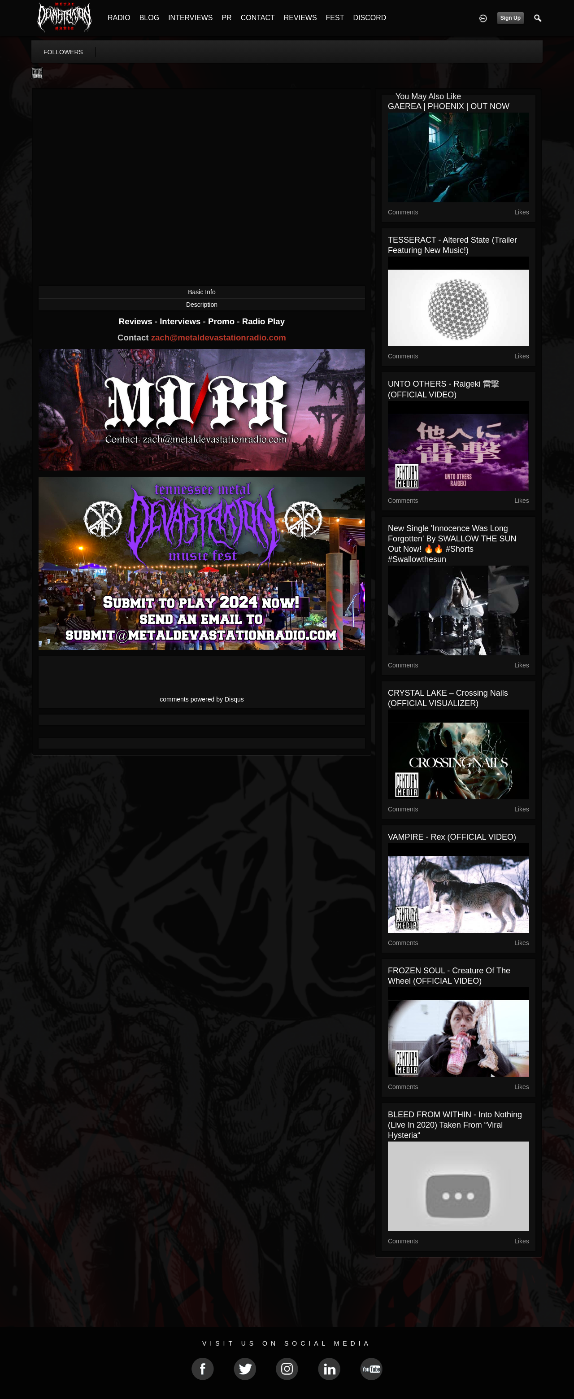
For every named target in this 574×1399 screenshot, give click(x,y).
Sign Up (510, 18)
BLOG (149, 18)
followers (63, 52)
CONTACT (258, 18)
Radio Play (263, 321)
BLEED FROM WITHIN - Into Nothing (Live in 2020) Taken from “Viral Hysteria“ (455, 1125)
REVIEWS (300, 18)
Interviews (181, 321)
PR (226, 18)
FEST (335, 18)
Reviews (137, 321)
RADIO (119, 18)
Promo (222, 321)
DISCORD (369, 18)
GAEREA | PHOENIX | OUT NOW (448, 106)
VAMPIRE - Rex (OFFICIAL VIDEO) (452, 836)
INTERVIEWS (190, 18)
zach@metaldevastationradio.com (218, 337)
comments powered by (202, 699)
